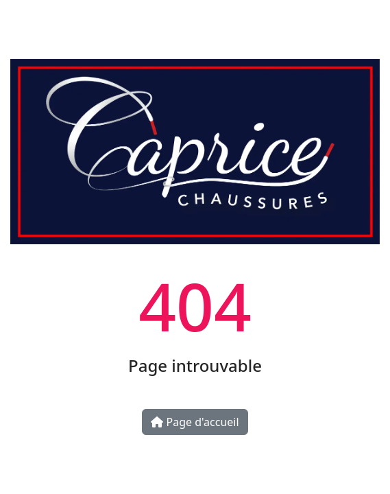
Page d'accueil (195, 422)
